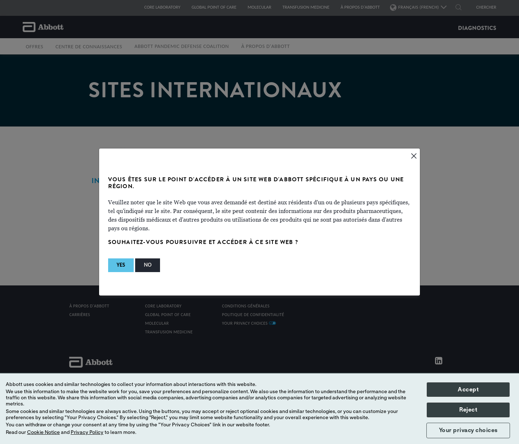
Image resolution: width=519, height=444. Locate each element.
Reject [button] (468, 410)
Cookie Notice (43, 432)
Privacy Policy (87, 432)
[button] (121, 265)
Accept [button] (468, 389)
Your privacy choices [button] (468, 430)
